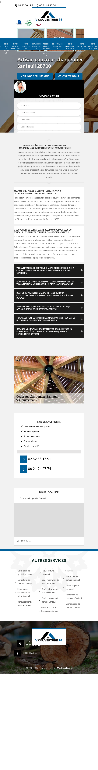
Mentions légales (65, 668)
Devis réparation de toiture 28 (92, 47)
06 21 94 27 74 (46, 5)
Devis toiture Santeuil (46, 572)
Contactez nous (68, 76)
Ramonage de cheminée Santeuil (72, 596)
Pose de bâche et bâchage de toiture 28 (46, 49)
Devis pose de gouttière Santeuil (24, 572)
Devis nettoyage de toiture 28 (81, 47)
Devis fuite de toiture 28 (6, 48)
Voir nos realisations (35, 76)
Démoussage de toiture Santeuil (71, 606)
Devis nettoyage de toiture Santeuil (48, 591)
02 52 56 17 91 (25, 5)
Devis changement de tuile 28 (70, 46)
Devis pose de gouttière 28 (15, 47)
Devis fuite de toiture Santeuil (23, 582)
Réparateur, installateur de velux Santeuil (22, 592)
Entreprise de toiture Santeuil (71, 578)
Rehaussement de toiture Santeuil (24, 604)
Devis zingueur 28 (26, 46)
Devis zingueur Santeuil (71, 587)
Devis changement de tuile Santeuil (48, 600)
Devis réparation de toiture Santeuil (49, 582)
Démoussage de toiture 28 (57, 46)
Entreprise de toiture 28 (36, 46)
